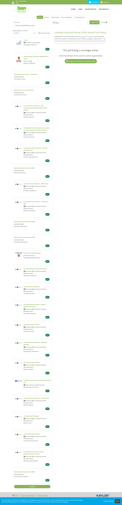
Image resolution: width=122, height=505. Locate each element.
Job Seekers (94, 2)
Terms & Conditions (27, 495)
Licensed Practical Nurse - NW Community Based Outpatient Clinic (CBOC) (35, 108)
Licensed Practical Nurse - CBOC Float (36, 184)
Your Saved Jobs (79, 17)
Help (16, 495)
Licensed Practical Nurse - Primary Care (36, 398)
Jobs (80, 9)
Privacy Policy (42, 495)
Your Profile (90, 9)
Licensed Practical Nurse (32, 286)
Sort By (16, 33)
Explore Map (55, 17)
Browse (46, 17)
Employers (105, 2)
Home (73, 9)
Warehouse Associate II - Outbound (25, 74)
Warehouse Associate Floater (23, 90)
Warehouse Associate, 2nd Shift (24, 168)
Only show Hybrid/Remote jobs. (25, 25)
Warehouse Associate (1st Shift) (24, 472)
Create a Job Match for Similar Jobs (80, 61)
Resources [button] (103, 9)
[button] (104, 22)
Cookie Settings (108, 501)
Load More (32, 486)
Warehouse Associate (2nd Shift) (24, 221)
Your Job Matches (66, 17)
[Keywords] (32, 22)
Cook (25, 40)
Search (40, 17)
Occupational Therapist (31, 416)
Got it (117, 501)
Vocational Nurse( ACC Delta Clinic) (35, 269)
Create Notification (44, 33)
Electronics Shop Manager (32, 253)
